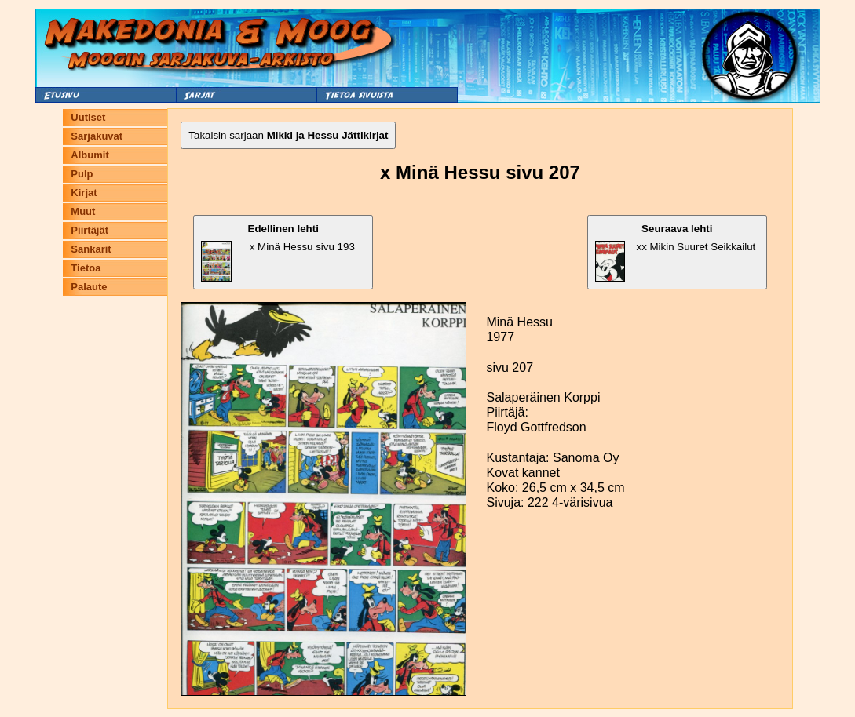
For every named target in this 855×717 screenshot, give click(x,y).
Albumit (89, 155)
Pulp (82, 174)
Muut (83, 211)
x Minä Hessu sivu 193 (277, 252)
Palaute (89, 287)
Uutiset (88, 117)
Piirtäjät (89, 230)
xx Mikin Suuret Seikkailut (675, 252)
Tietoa (85, 268)
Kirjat (84, 192)
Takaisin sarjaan (288, 135)
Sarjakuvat (96, 136)
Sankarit (91, 249)
